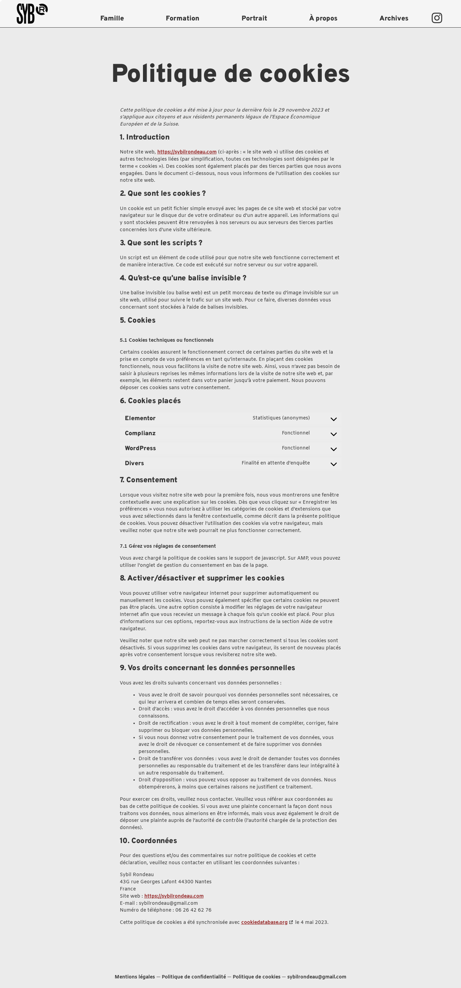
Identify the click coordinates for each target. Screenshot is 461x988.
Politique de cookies (256, 977)
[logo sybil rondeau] (42, 13)
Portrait (254, 18)
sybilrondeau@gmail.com (316, 977)
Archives (393, 18)
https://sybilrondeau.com (187, 152)
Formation (182, 18)
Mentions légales (135, 977)
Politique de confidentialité (194, 977)
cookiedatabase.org (264, 922)
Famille (112, 18)
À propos (323, 18)
